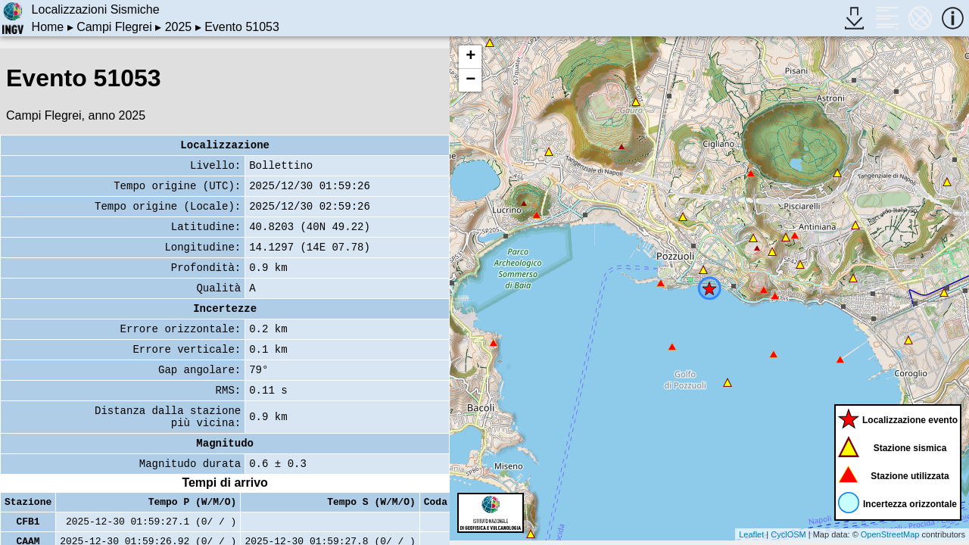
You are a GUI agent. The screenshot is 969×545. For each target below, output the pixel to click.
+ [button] (470, 56)
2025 (178, 26)
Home (48, 26)
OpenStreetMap (890, 534)
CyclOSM (788, 534)
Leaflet (751, 534)
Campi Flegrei (114, 26)
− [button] (470, 80)
